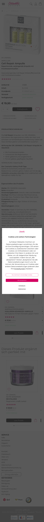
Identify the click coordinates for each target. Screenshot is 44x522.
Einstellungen (19, 269)
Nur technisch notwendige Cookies (22, 275)
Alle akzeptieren (22, 280)
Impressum (22, 285)
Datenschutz (22, 289)
